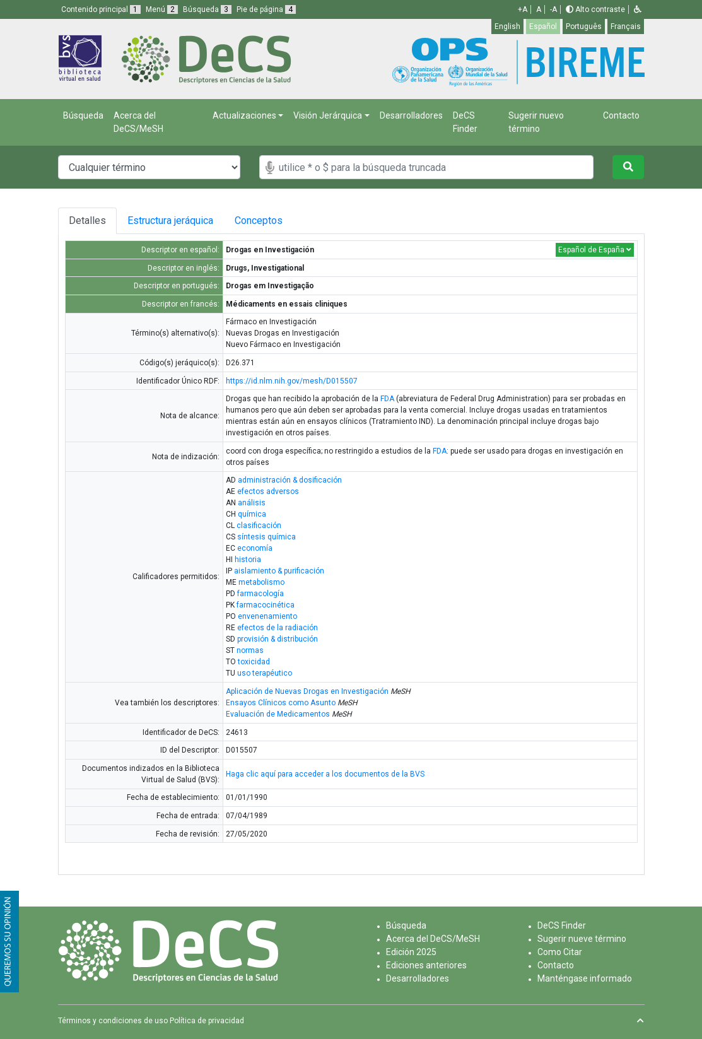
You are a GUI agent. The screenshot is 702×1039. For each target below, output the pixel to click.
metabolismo (261, 582)
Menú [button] (162, 9)
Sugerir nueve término (581, 939)
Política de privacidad (207, 1020)
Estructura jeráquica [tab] (188, 220)
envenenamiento (267, 616)
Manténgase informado (584, 978)
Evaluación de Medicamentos (278, 714)
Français (626, 26)
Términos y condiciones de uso (113, 1020)
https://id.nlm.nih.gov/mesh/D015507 (292, 381)
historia (248, 559)
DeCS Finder (465, 122)
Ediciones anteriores (426, 965)
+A (522, 9)
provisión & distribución (277, 639)
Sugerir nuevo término (536, 122)
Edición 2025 (411, 952)
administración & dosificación (290, 480)
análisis (252, 502)
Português (584, 26)
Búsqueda (83, 115)
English (507, 26)
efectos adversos (268, 491)
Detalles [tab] (91, 220)
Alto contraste (595, 9)
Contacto (621, 115)
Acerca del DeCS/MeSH (138, 122)
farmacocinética (266, 605)
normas (250, 650)
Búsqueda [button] (207, 9)
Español (543, 26)
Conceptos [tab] (307, 220)
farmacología (260, 593)
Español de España (594, 249)
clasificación (259, 525)
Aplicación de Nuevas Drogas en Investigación (307, 691)
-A (553, 9)
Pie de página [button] (266, 9)
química (252, 514)
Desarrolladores (411, 115)
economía (254, 548)
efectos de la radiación (277, 627)
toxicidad (254, 661)
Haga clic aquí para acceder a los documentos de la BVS (325, 774)
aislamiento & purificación (279, 570)
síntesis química (266, 536)
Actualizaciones (244, 115)
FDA (387, 398)
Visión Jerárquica (327, 115)
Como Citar (559, 952)
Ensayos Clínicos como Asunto (281, 702)
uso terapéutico (264, 673)
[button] (638, 9)
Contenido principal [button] (101, 9)
